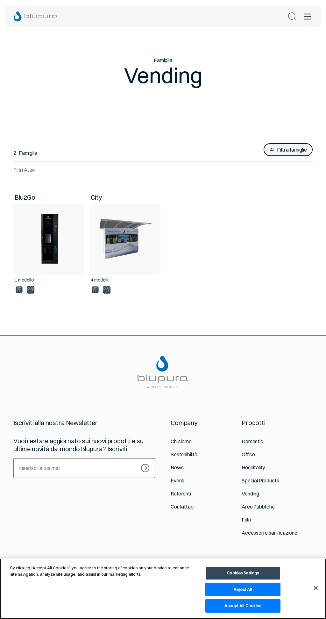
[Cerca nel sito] (292, 16)
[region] (163, 589)
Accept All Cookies (242, 605)
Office (248, 455)
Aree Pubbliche (258, 507)
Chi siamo (181, 441)
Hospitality (253, 468)
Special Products (260, 481)
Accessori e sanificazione (269, 533)
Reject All (243, 589)
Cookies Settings (243, 572)
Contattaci (182, 507)
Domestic (252, 441)
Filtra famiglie (288, 149)
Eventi (177, 481)
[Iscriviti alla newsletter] (145, 468)
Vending (250, 494)
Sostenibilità (184, 455)
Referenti (181, 494)
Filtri (246, 520)
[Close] (316, 588)
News (177, 468)
